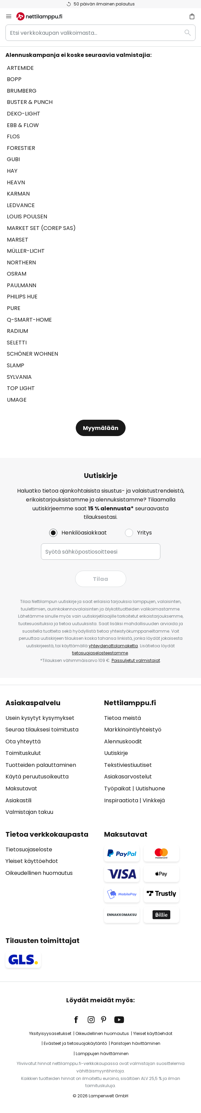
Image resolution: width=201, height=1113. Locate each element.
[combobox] (100, 33)
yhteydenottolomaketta (113, 646)
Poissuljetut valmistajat (136, 660)
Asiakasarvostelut (128, 776)
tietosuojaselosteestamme (100, 653)
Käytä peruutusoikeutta (37, 776)
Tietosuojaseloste (28, 849)
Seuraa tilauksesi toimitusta (41, 729)
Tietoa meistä (122, 718)
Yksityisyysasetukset (50, 1033)
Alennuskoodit (123, 741)
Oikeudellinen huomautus (39, 873)
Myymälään (100, 428)
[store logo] (43, 16)
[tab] (51, 758)
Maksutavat (21, 788)
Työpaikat (117, 788)
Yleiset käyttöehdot (31, 861)
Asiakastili (18, 800)
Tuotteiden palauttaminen (40, 765)
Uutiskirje (116, 753)
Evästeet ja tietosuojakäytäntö (75, 1043)
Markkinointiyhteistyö (132, 729)
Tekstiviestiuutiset (128, 765)
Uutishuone (150, 788)
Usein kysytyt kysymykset (39, 718)
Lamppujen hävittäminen (102, 1053)
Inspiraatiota (121, 800)
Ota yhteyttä (23, 741)
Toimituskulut (23, 753)
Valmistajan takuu (29, 812)
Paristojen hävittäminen (135, 1043)
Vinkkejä (154, 800)
